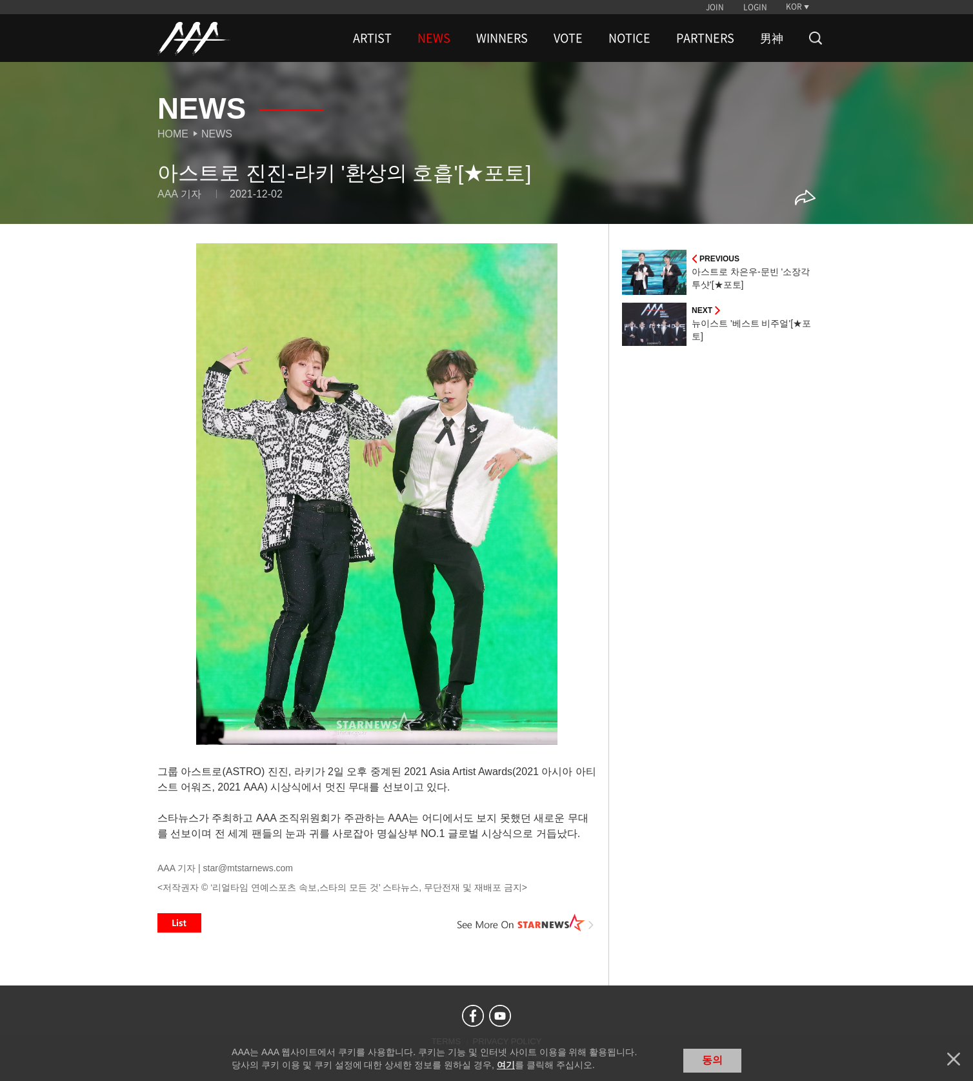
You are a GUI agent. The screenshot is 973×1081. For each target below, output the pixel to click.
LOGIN (755, 7)
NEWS (433, 38)
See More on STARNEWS (526, 923)
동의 (712, 1060)
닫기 (953, 1059)
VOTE (568, 38)
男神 (771, 38)
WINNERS (502, 38)
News (216, 133)
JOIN (715, 7)
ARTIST (372, 38)
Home (172, 133)
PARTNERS (705, 38)
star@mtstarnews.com (248, 868)
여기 (506, 1065)
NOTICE (629, 38)
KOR (794, 6)
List (179, 923)
